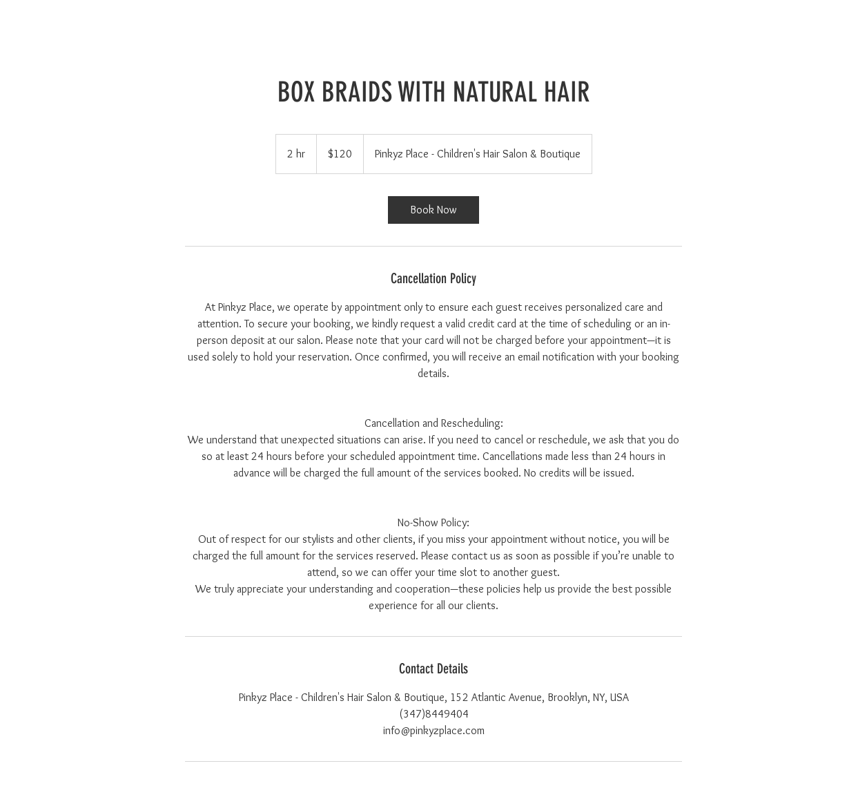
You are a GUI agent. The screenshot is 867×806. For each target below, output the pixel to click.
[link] (433, 210)
